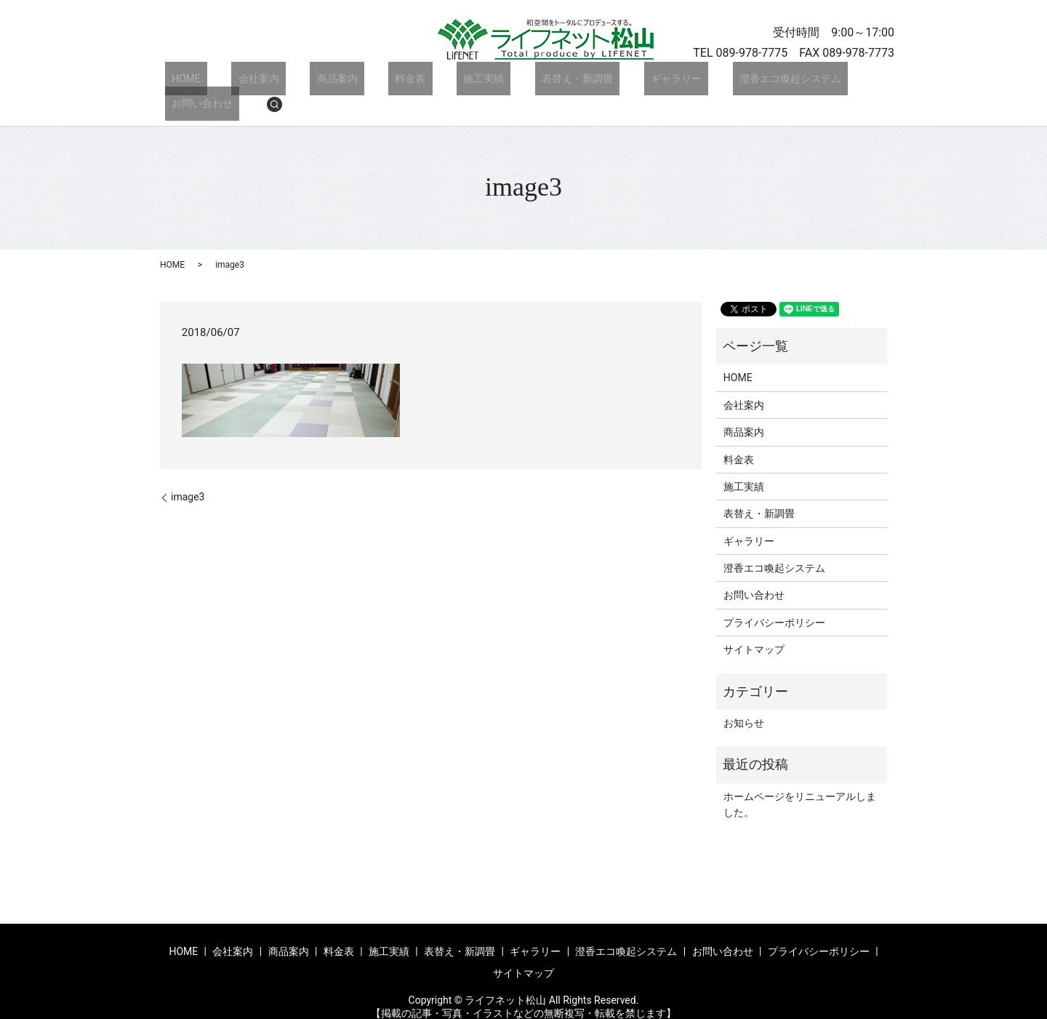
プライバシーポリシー (774, 601)
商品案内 (308, 82)
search (867, 82)
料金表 (368, 82)
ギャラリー (594, 82)
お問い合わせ (800, 82)
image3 (187, 475)
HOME (183, 82)
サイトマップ (754, 628)
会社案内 (242, 82)
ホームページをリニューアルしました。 (799, 782)
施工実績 (428, 82)
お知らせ (743, 701)
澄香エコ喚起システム (695, 82)
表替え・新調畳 (509, 82)
